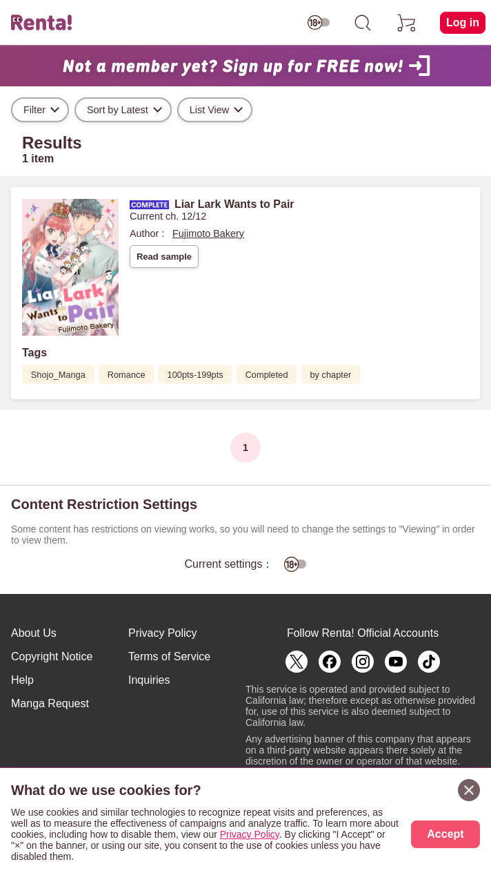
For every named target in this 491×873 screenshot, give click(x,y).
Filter (34, 109)
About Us (34, 633)
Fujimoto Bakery (208, 233)
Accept (445, 834)
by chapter (331, 375)
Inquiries (149, 680)
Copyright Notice (51, 656)
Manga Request (50, 703)
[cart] (407, 23)
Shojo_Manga (58, 375)
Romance (127, 375)
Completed (267, 375)
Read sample (164, 256)
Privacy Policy (162, 633)
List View (209, 109)
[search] (363, 23)
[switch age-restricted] (319, 22)
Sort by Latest (117, 109)
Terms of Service (169, 656)
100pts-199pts (195, 375)
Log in (462, 22)
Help (22, 680)
